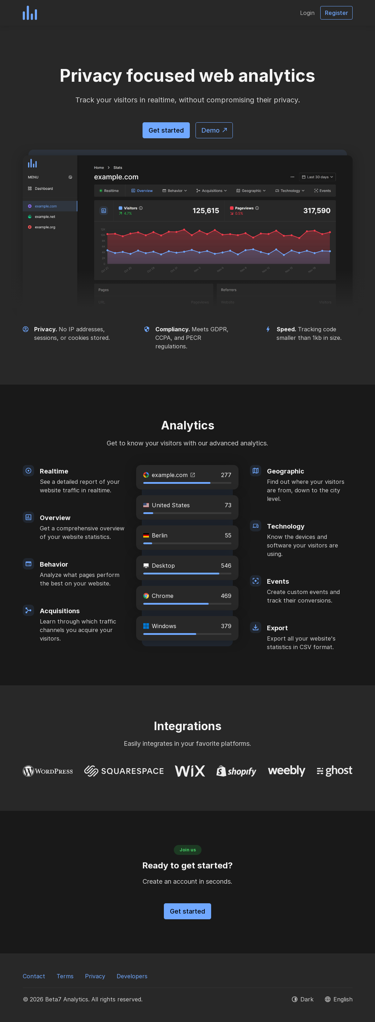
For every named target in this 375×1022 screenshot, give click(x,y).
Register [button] (336, 12)
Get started (166, 130)
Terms (65, 976)
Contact (34, 976)
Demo (214, 130)
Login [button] (307, 12)
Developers (132, 976)
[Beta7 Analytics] (30, 13)
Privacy (95, 976)
